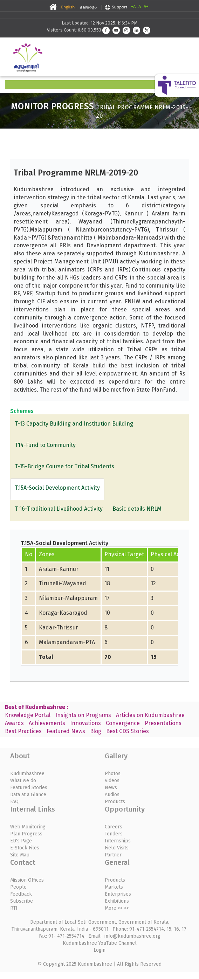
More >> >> (117, 908)
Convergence (123, 723)
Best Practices (23, 731)
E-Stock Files (24, 848)
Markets (114, 887)
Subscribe (21, 901)
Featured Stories (28, 788)
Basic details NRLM (137, 508)
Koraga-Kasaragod (63, 612)
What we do (23, 781)
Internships (118, 841)
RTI (14, 908)
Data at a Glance (28, 795)
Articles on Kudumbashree (150, 715)
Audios (112, 795)
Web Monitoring (28, 827)
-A (133, 6)
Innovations (85, 723)
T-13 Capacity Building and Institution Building (74, 423)
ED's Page (21, 841)
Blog (95, 731)
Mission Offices (27, 880)
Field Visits (117, 848)
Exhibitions (117, 901)
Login (99, 950)
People (18, 887)
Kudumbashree (27, 774)
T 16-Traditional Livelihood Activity (59, 508)
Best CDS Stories (127, 731)
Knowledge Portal (27, 715)
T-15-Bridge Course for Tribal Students (64, 466)
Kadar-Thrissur (58, 627)
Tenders (114, 834)
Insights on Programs (83, 715)
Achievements (47, 723)
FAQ (14, 802)
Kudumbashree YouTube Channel (100, 943)
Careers (113, 827)
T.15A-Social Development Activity (57, 487)
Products (115, 802)
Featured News (66, 731)
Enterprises (118, 894)
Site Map (19, 855)
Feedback (21, 894)
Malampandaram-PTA (67, 642)
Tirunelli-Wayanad (62, 583)
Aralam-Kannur (58, 569)
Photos (113, 774)
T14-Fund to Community (45, 445)
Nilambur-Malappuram (68, 598)
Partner (113, 855)
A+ (146, 6)
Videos (112, 781)
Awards (14, 723)
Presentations (163, 723)
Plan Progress (26, 834)
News (111, 788)
